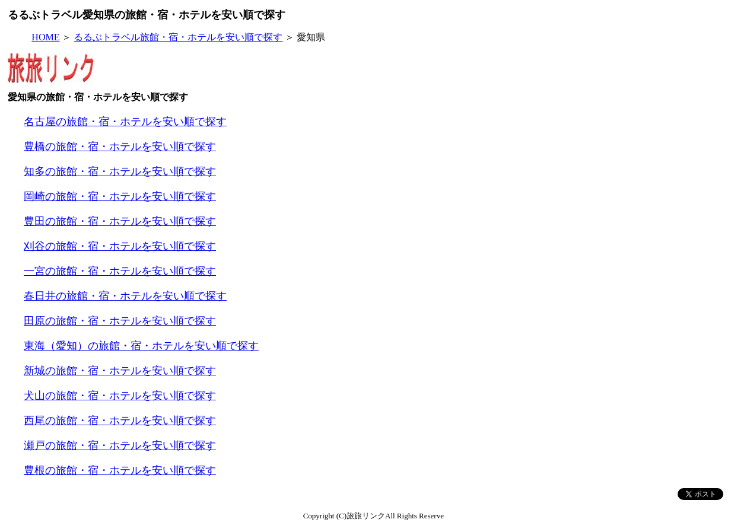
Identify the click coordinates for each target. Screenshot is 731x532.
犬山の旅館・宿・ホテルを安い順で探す (120, 396)
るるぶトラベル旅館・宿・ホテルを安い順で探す (178, 37)
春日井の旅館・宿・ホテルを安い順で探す (125, 296)
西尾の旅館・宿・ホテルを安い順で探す (120, 420)
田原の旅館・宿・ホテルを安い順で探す (120, 321)
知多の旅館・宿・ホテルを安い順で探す (120, 171)
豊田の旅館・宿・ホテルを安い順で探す (120, 221)
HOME (45, 37)
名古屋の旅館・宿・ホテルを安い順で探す (125, 122)
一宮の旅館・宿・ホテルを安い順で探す (120, 271)
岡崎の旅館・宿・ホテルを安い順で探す (120, 196)
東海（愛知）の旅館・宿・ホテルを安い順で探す (141, 346)
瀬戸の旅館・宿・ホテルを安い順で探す (120, 445)
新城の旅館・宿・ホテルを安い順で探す (120, 371)
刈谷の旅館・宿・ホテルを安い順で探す (120, 246)
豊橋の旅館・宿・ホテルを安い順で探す (120, 146)
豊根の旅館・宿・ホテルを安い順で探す (120, 470)
